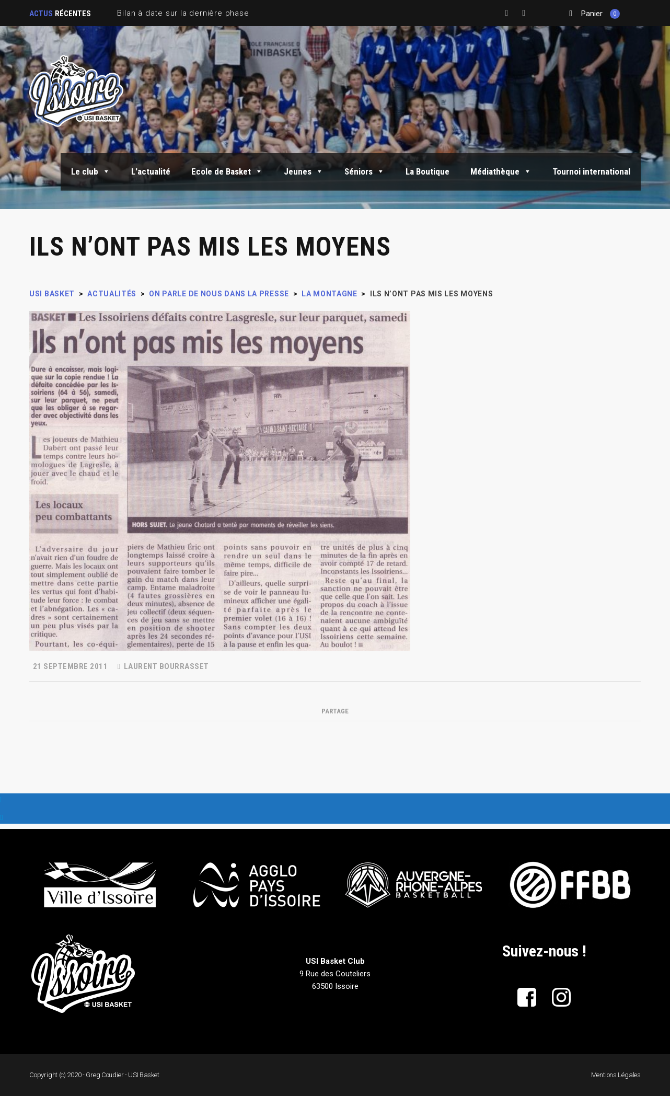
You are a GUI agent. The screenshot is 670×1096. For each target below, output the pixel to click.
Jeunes (304, 171)
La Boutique (427, 171)
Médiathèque (501, 171)
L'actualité (150, 171)
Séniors (364, 171)
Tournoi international (591, 171)
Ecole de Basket (227, 171)
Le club (90, 171)
